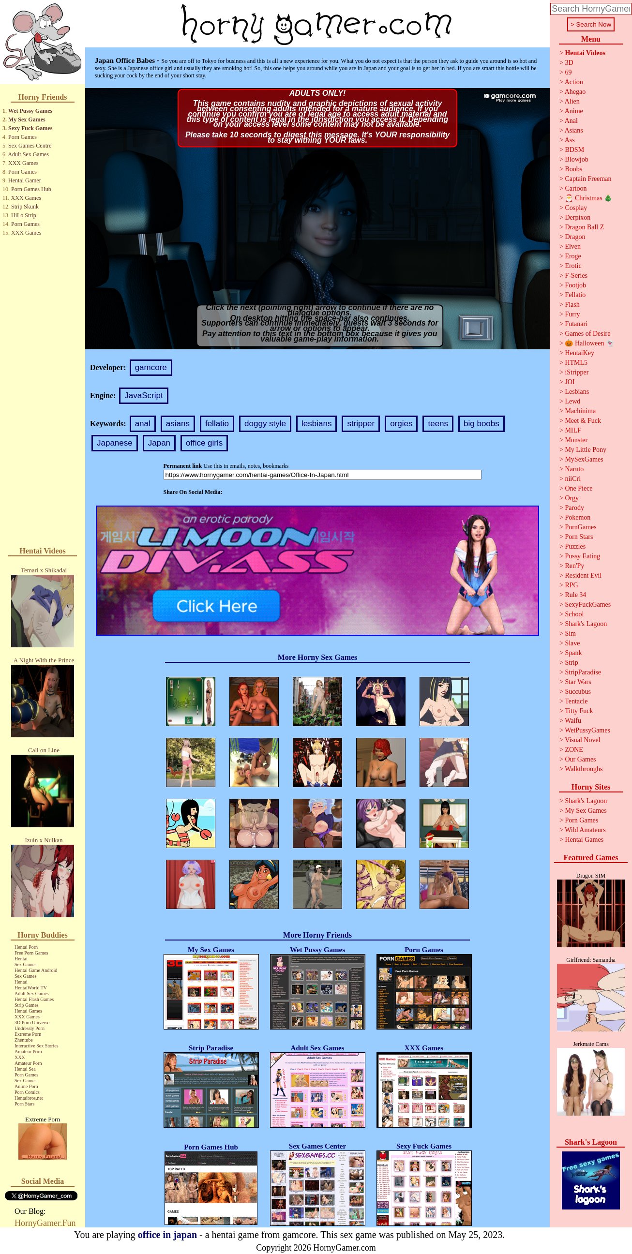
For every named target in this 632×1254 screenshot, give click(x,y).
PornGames (580, 527)
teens (438, 423)
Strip (571, 662)
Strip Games (27, 1005)
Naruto (574, 469)
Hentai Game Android (36, 970)
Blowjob (576, 159)
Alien (572, 101)
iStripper (576, 372)
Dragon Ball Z (584, 227)
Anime (574, 111)
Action (574, 82)
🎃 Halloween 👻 (589, 343)
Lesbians (577, 391)
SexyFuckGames (588, 604)
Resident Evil (583, 575)
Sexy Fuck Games (30, 128)
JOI (569, 382)
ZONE (574, 749)
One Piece (578, 488)
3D (569, 62)
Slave (572, 643)
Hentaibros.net (29, 1098)
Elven (573, 246)
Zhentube (24, 1040)
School (574, 614)
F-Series (576, 275)
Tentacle (576, 701)
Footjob (575, 285)
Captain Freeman (588, 178)
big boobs (481, 423)
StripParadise (583, 672)
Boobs (573, 169)
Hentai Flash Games (34, 999)
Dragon (575, 236)
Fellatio (575, 295)
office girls (204, 443)
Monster (576, 440)
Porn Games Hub (31, 189)
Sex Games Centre (29, 145)
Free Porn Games (31, 952)
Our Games (580, 759)
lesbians (316, 423)
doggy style (265, 423)
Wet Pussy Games (30, 110)
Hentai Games (28, 1011)
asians (178, 423)
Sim (570, 633)
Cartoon (576, 188)
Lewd (572, 401)
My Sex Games (26, 119)
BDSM (574, 149)
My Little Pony (585, 449)
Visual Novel (582, 740)
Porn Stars (24, 1103)
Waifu (573, 720)
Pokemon (577, 517)
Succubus (578, 691)
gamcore (151, 367)
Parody (574, 507)
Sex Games (25, 964)
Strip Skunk (25, 206)
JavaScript (143, 395)
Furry (572, 314)
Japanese (115, 443)
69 (568, 72)
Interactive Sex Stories (37, 1045)
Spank (573, 653)
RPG (571, 585)
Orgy (572, 498)
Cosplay (576, 207)
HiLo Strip (23, 215)
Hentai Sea (25, 1069)
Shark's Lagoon (586, 623)
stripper (361, 423)
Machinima (580, 411)
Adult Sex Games (28, 154)
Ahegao (575, 91)
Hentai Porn (26, 947)
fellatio (217, 423)
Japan (159, 443)
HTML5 (576, 362)
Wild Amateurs (585, 830)
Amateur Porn (28, 1051)
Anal (571, 120)
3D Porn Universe (32, 1022)
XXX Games (23, 163)
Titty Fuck (579, 711)
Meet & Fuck (583, 420)
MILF (573, 430)
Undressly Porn (30, 1028)
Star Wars (578, 682)
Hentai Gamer (24, 180)
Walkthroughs (583, 769)
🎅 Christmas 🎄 (588, 198)
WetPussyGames (587, 730)
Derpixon (577, 217)
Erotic (573, 265)
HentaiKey (579, 353)
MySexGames (584, 459)
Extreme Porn (28, 1034)
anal (142, 423)
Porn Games (22, 137)
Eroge (573, 256)
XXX (20, 1057)
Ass (570, 140)
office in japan (167, 1234)
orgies (401, 423)
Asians (574, 130)
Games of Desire (587, 333)
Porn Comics (27, 1092)
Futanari (576, 324)
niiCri (573, 478)
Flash (572, 304)
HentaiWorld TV (31, 987)
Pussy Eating (582, 556)
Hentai (21, 958)
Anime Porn (26, 1086)
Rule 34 (575, 594)
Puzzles (575, 546)
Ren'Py (574, 565)
